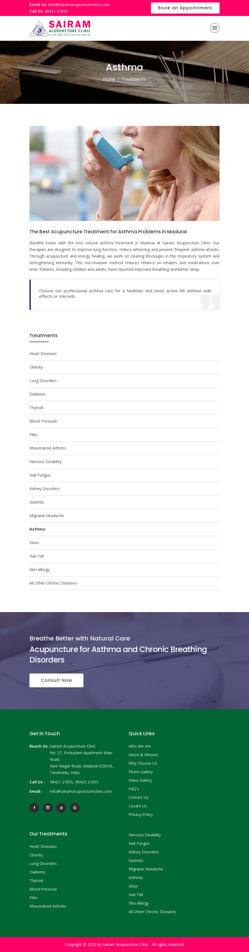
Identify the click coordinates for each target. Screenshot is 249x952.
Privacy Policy (141, 814)
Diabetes (37, 394)
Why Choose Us (143, 763)
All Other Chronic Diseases (53, 583)
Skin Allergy (39, 569)
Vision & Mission (143, 754)
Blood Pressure (43, 421)
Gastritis (36, 502)
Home (109, 79)
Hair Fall (36, 556)
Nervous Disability (45, 461)
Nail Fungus (39, 475)
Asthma (135, 877)
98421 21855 (56, 11)
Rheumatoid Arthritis (47, 448)
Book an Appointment (185, 8)
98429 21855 (86, 782)
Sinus (34, 542)
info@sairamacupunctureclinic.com (79, 4)
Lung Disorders (43, 380)
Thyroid (36, 407)
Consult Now (56, 680)
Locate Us (138, 805)
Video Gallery (140, 780)
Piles (33, 434)
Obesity (36, 367)
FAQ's (134, 788)
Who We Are (140, 746)
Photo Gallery (141, 771)
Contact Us (138, 797)
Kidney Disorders (44, 488)
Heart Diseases (43, 353)
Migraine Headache (46, 515)
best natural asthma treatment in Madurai (115, 242)
